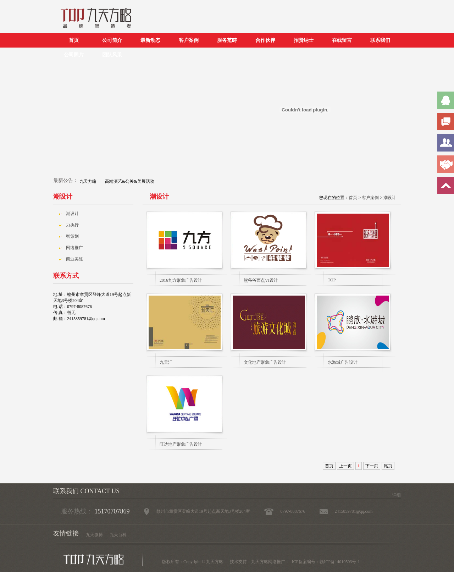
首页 (74, 40)
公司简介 (112, 40)
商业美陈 (74, 259)
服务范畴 (227, 40)
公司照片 (74, 54)
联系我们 (380, 40)
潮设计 (389, 197)
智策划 (72, 236)
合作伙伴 (265, 40)
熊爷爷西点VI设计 (261, 280)
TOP (332, 279)
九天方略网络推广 (268, 561)
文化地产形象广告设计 (265, 362)
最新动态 (150, 40)
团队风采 (112, 54)
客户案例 (189, 40)
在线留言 (342, 40)
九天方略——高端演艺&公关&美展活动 (116, 181)
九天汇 (166, 362)
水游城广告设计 (343, 362)
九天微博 (94, 534)
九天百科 (118, 534)
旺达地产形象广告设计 (181, 444)
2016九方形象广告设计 (181, 280)
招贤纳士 (304, 40)
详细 (396, 495)
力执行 (72, 224)
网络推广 (74, 247)
